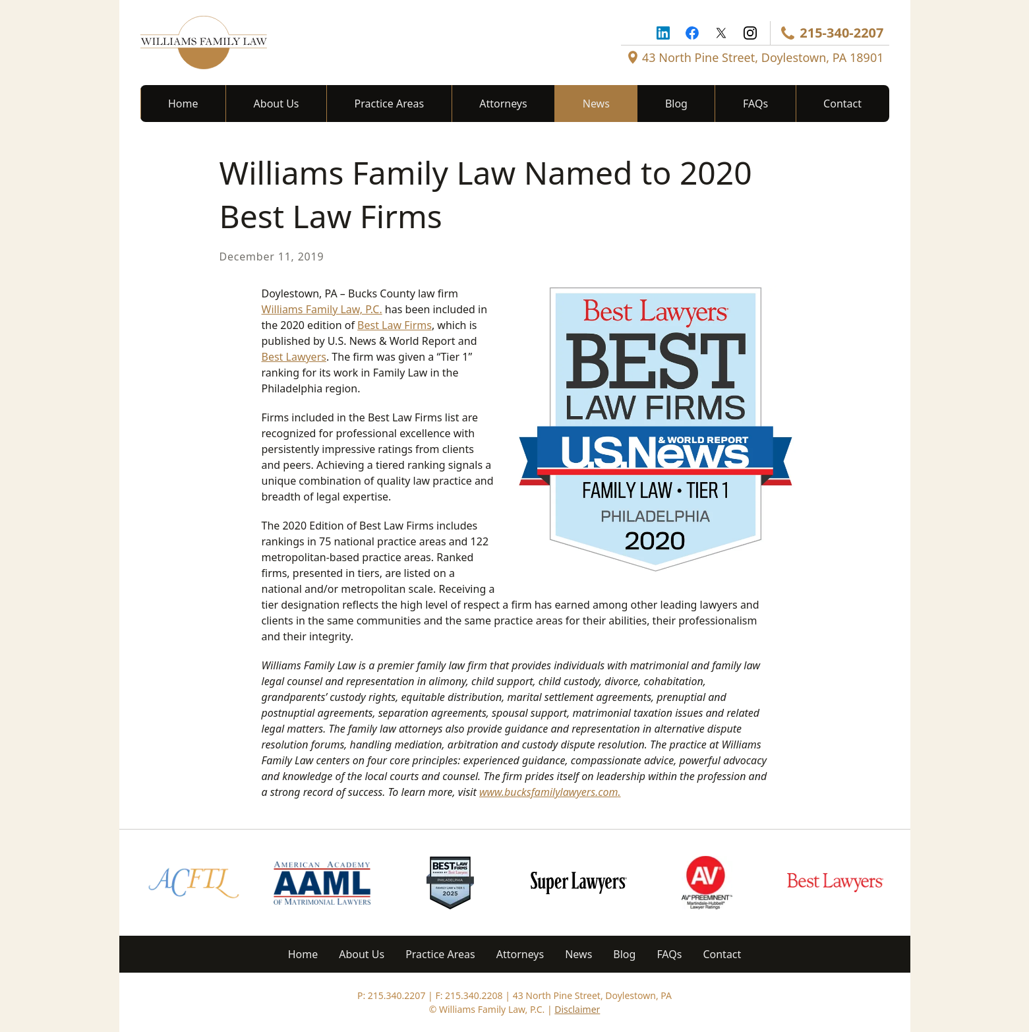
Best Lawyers (294, 356)
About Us (276, 103)
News (596, 103)
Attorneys (503, 103)
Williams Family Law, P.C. (322, 309)
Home (183, 103)
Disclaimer (577, 1009)
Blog (676, 103)
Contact (842, 103)
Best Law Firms (394, 325)
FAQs (755, 103)
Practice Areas (390, 103)
